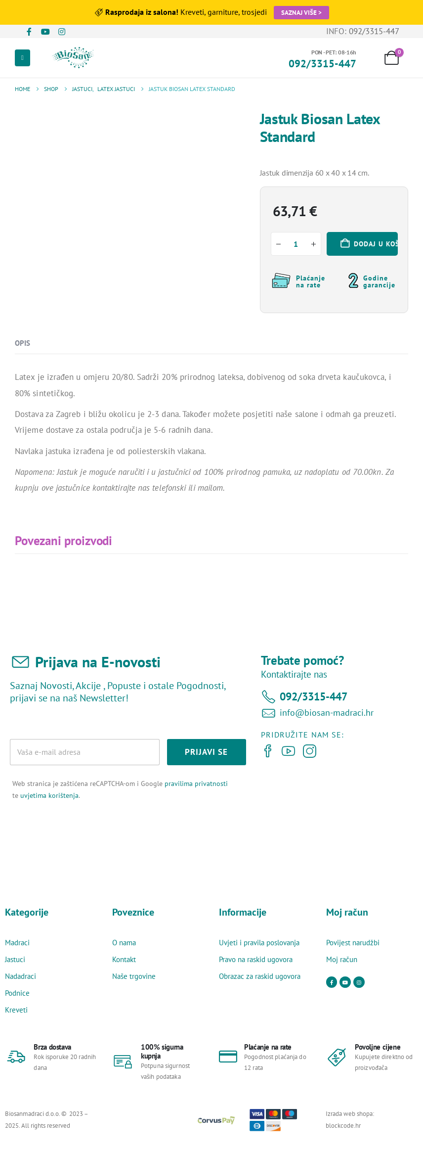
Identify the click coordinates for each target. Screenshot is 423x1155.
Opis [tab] (22, 343)
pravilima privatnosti (196, 783)
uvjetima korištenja (49, 795)
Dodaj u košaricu (376, 243)
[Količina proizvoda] (296, 244)
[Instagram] (61, 32)
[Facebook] (29, 32)
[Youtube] (45, 32)
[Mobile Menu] (22, 57)
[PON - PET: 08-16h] (322, 58)
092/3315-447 (374, 31)
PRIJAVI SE (206, 751)
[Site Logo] (75, 58)
